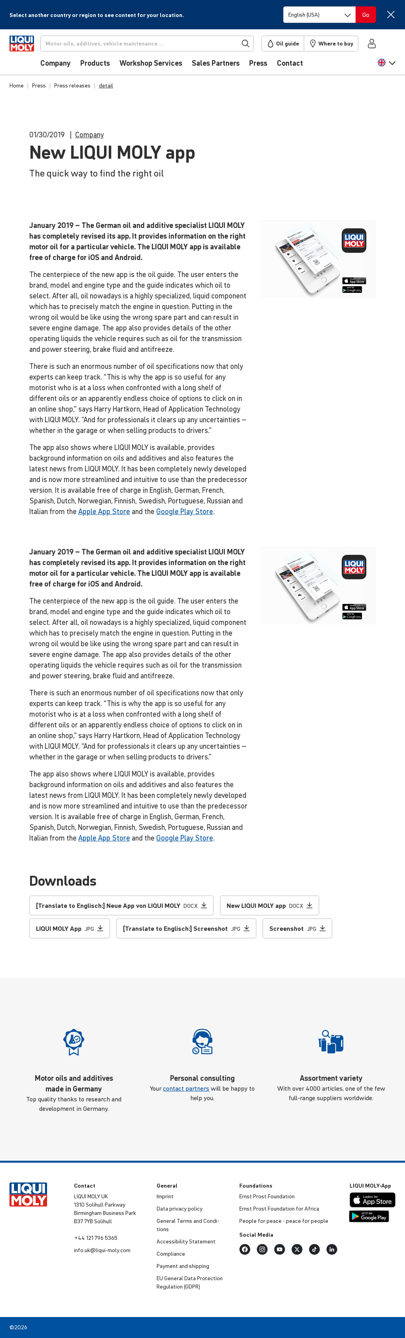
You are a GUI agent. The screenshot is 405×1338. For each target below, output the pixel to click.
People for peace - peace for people (283, 1221)
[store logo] (33, 54)
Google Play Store (184, 511)
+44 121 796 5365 (95, 1238)
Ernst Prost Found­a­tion (267, 1196)
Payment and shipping (183, 1266)
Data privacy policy (179, 1209)
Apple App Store (104, 511)
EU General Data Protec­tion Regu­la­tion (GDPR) (190, 1282)
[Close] (391, 14)
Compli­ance (171, 1254)
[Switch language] (319, 14)
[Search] (160, 43)
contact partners (186, 1088)
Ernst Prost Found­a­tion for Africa (279, 1209)
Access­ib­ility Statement (186, 1241)
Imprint (165, 1196)
